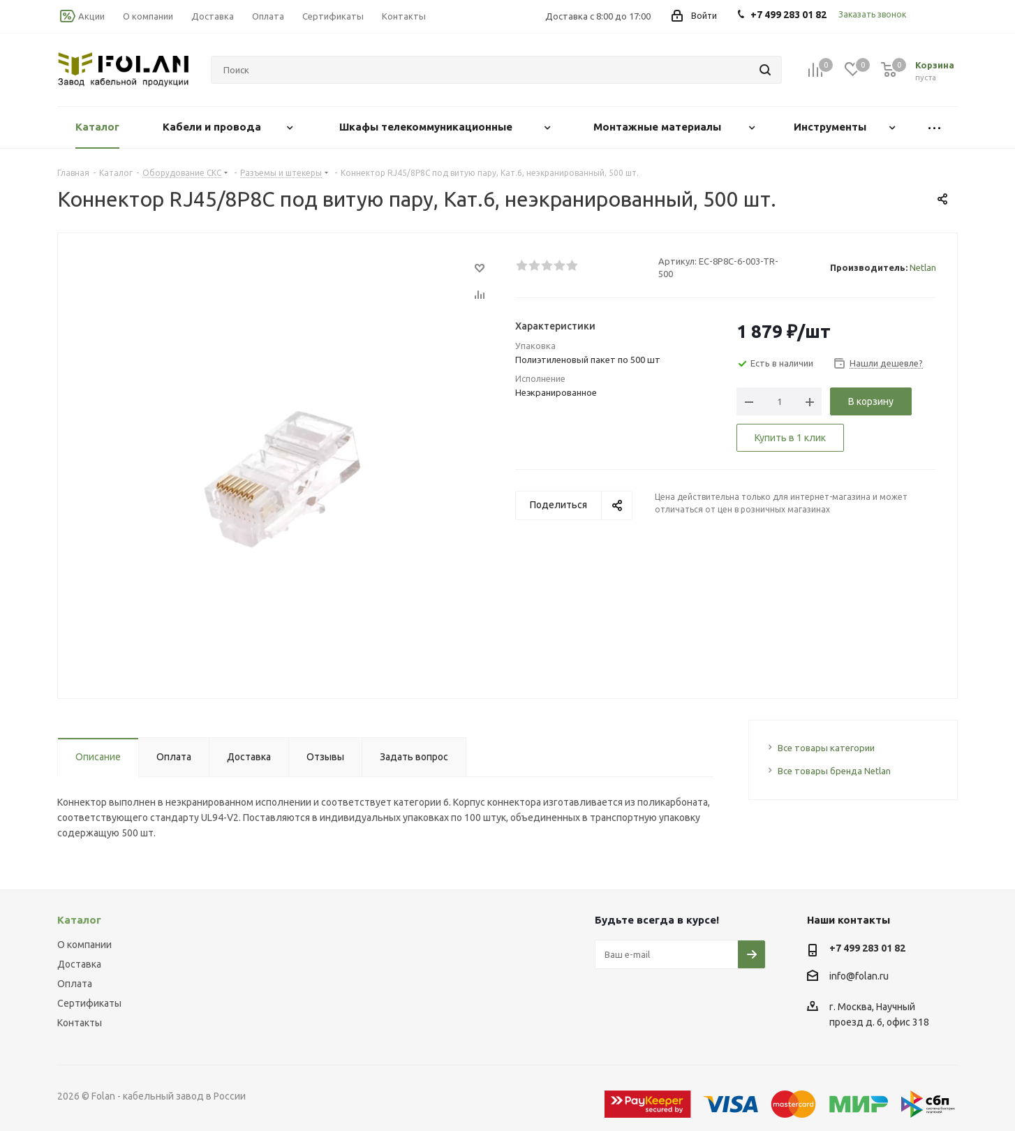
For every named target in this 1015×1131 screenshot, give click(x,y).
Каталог (79, 920)
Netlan (923, 267)
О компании (84, 944)
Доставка (79, 964)
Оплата (74, 983)
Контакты (79, 1022)
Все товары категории (826, 748)
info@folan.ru (859, 976)
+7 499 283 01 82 (867, 948)
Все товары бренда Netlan (834, 771)
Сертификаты (89, 1003)
